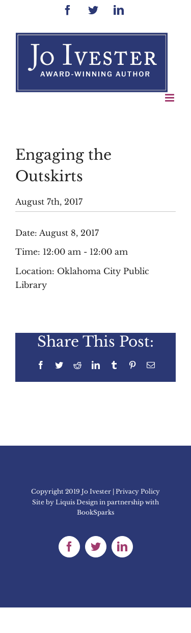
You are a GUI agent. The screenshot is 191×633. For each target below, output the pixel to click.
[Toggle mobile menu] (170, 97)
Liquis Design (77, 502)
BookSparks (95, 512)
